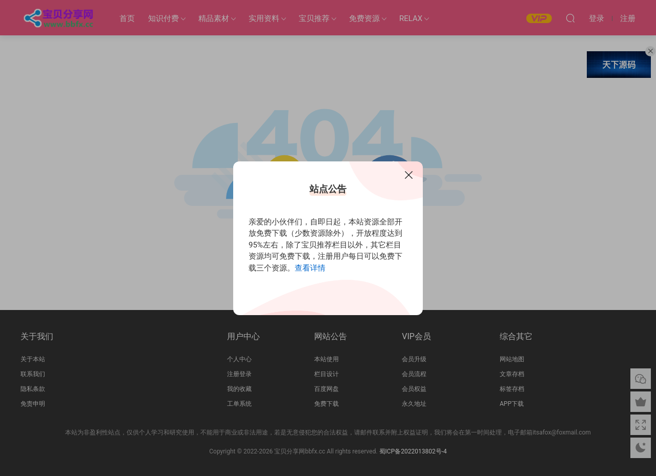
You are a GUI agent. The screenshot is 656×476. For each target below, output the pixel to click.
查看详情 (310, 268)
